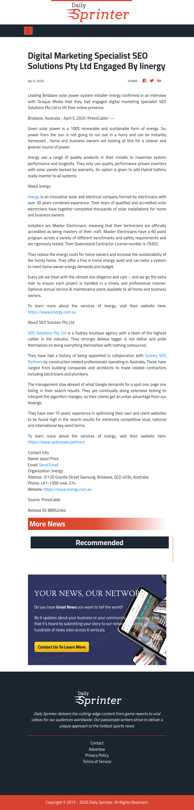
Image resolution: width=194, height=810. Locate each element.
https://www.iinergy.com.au (52, 312)
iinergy (33, 197)
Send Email (48, 465)
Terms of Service (97, 761)
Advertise (97, 749)
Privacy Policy (97, 755)
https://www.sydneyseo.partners (56, 442)
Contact (97, 743)
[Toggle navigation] (28, 31)
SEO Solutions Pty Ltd (47, 333)
